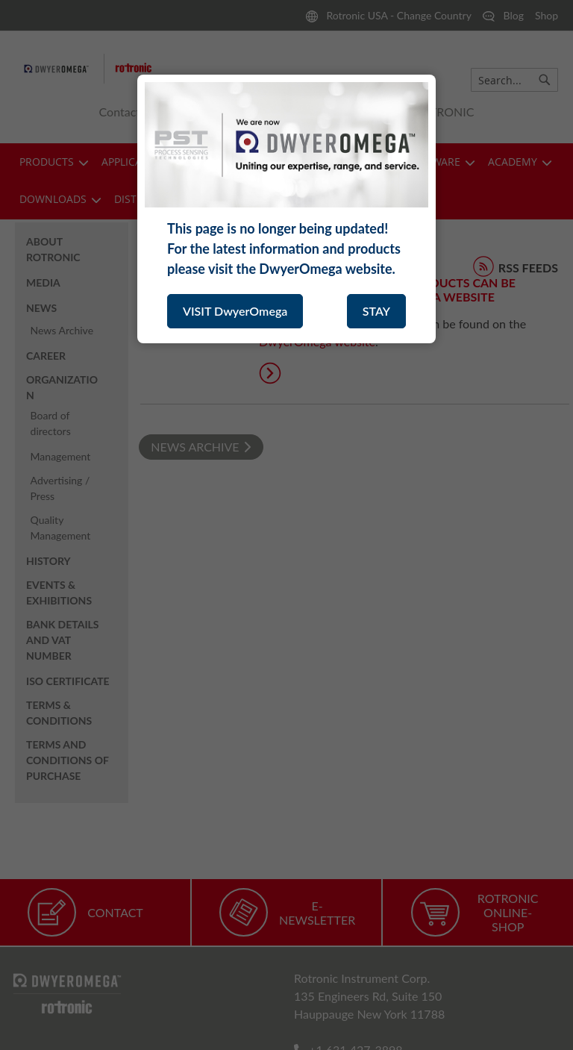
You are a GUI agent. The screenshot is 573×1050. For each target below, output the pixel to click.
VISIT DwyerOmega (235, 311)
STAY (376, 311)
